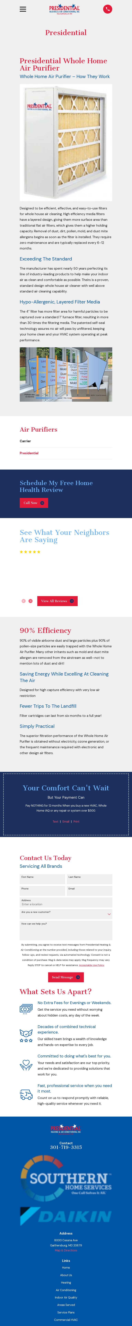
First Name (27, 877)
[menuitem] (66, 441)
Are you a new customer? (36, 912)
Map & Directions (66, 1250)
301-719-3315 (66, 1147)
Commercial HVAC (66, 1320)
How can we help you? (34, 923)
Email (65, 821)
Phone (25, 888)
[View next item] (30, 601)
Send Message (66, 977)
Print (76, 821)
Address (26, 900)
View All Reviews (57, 601)
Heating (66, 1282)
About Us (66, 1275)
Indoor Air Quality (66, 1297)
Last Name (75, 877)
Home (66, 1267)
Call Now (34, 503)
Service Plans (66, 1312)
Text (55, 821)
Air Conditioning (66, 1290)
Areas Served (66, 1305)
